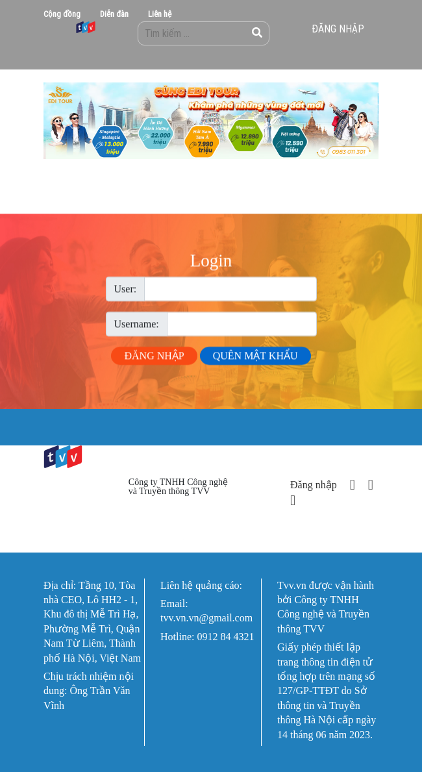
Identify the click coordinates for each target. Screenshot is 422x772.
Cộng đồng (62, 13)
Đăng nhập (338, 28)
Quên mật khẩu (255, 361)
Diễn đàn (114, 13)
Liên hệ (159, 13)
